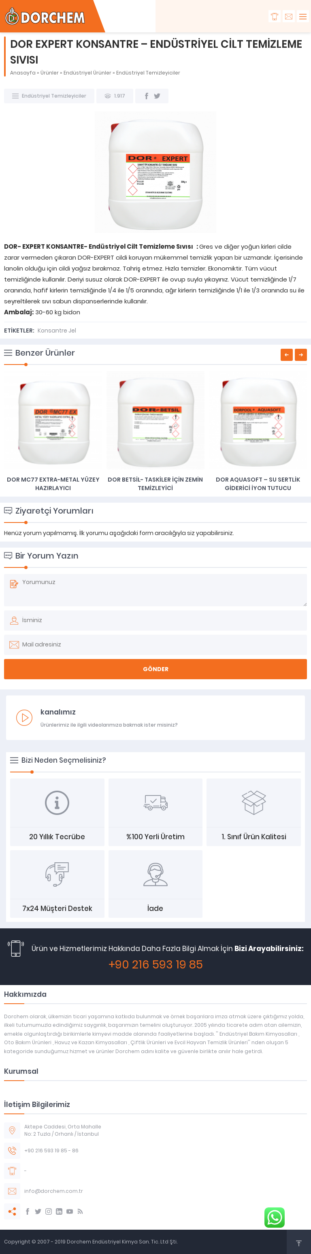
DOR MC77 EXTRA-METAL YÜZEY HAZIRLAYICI (53, 484)
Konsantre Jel (57, 330)
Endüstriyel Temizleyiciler (148, 72)
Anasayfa (23, 72)
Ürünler (49, 72)
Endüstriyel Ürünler (87, 72)
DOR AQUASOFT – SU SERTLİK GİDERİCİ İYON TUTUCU (258, 484)
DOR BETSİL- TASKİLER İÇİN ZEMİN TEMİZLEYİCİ (155, 484)
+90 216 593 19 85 (156, 964)
